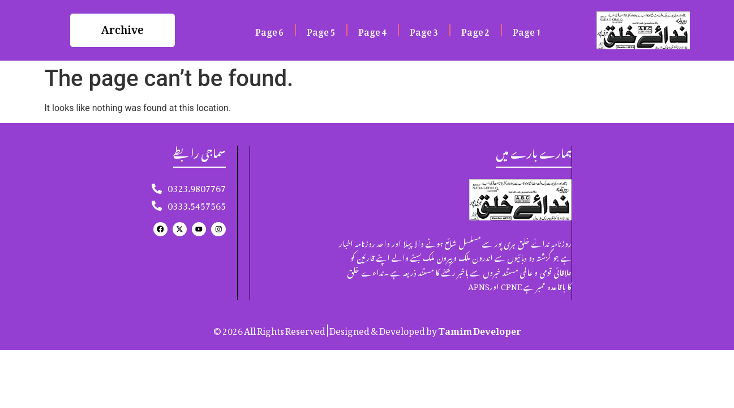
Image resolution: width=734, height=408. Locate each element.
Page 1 (527, 30)
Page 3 (424, 30)
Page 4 (372, 30)
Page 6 (269, 30)
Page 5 (321, 30)
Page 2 (475, 30)
